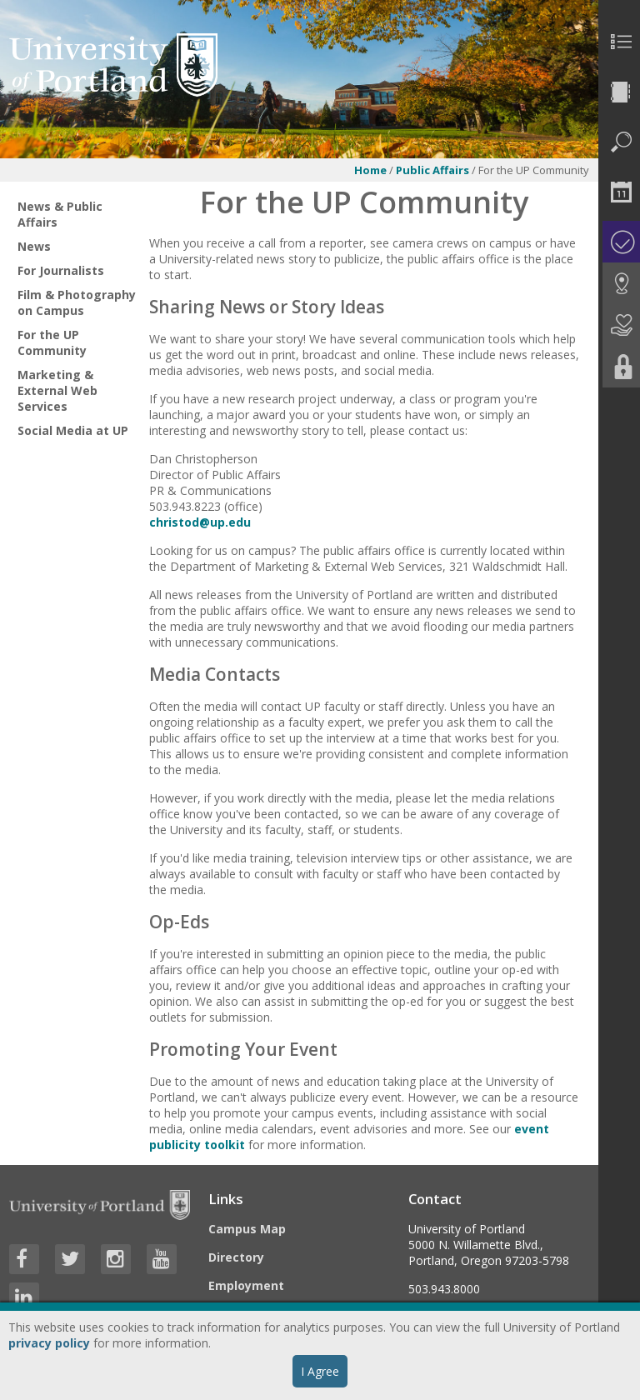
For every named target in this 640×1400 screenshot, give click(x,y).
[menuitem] (619, 41)
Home (370, 170)
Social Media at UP (73, 430)
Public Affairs (432, 170)
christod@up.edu (200, 522)
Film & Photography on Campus (77, 302)
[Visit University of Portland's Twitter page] (70, 1259)
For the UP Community (52, 342)
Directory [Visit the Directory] (236, 1257)
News (34, 246)
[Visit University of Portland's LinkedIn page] (24, 1297)
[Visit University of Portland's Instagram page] (116, 1259)
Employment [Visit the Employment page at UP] (246, 1285)
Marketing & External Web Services (58, 390)
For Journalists (61, 270)
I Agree (320, 1371)
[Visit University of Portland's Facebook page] (24, 1259)
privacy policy (49, 1343)
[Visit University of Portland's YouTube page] (162, 1259)
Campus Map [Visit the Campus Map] (247, 1229)
